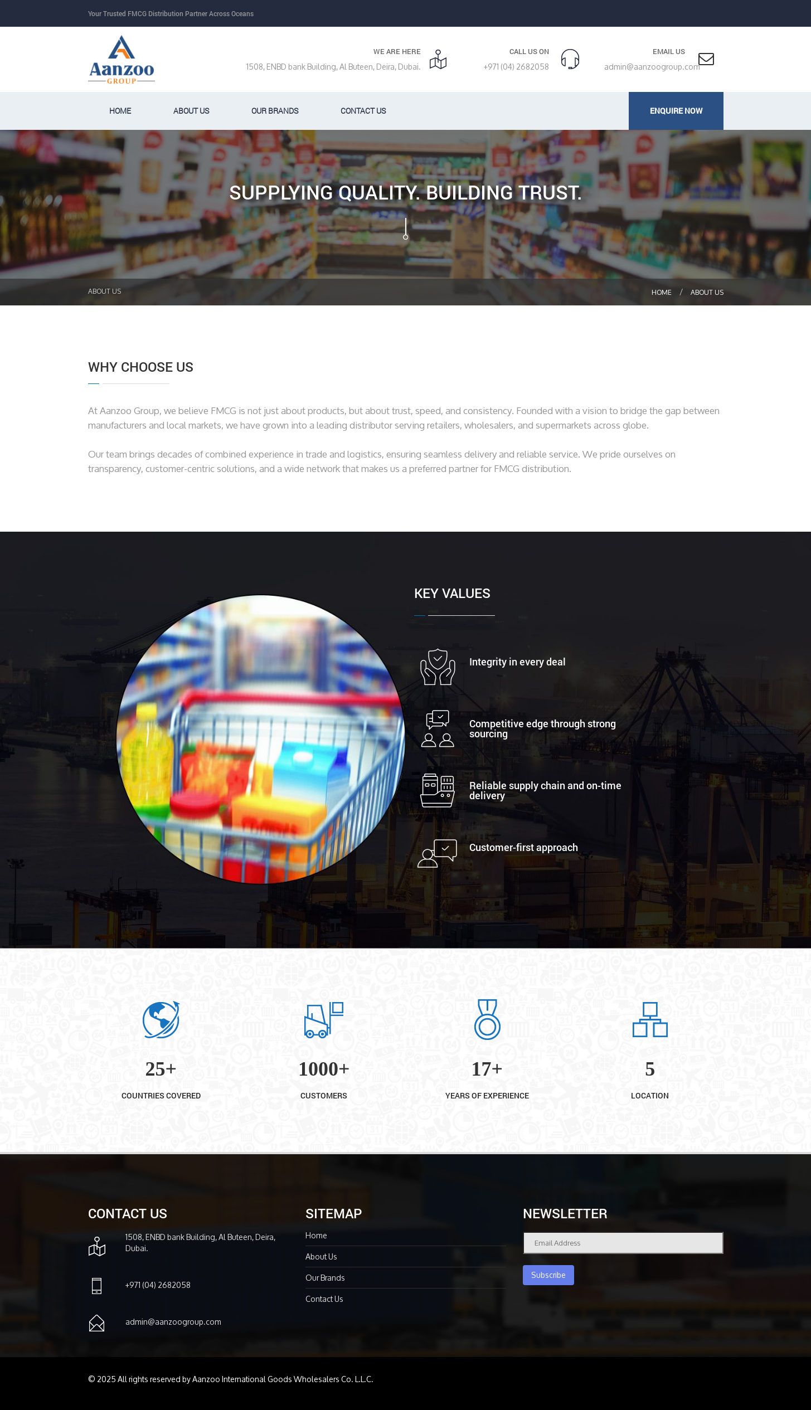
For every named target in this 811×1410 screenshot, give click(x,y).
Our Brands (274, 110)
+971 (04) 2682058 (516, 67)
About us (191, 110)
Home (120, 110)
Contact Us (363, 110)
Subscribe (548, 1275)
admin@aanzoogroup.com (652, 67)
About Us (707, 292)
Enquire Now (676, 110)
